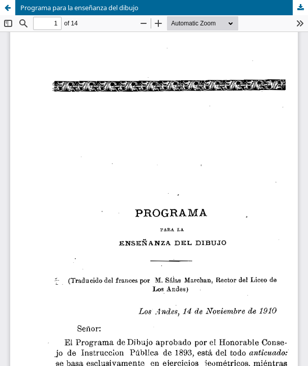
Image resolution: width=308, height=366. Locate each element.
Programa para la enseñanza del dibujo (79, 7)
